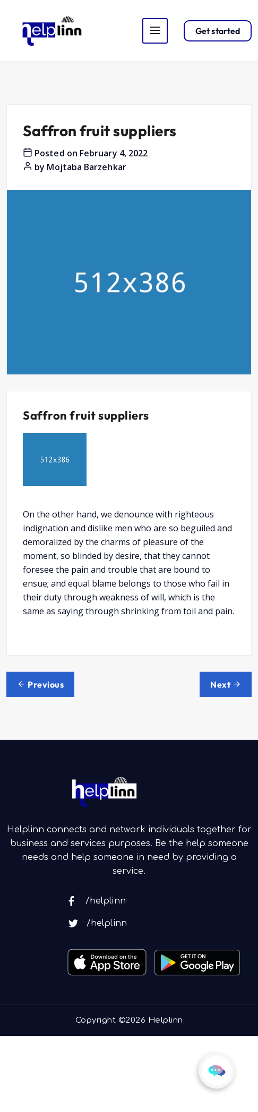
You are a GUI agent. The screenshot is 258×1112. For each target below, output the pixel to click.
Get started (217, 31)
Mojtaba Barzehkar (86, 167)
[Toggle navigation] (155, 31)
